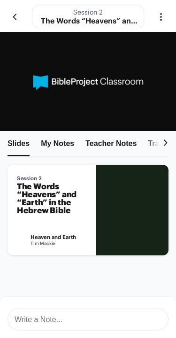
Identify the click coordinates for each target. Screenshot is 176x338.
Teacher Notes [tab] (111, 143)
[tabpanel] (88, 213)
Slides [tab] (19, 143)
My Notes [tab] (57, 143)
